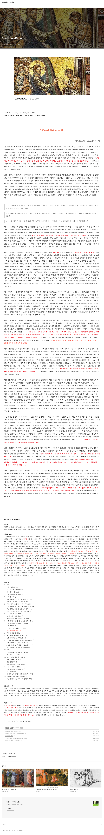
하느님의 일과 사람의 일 (12, 731)
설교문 (11, 728)
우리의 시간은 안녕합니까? (12, 740)
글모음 (7, 728)
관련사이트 (5, 824)
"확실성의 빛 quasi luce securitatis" (14, 733)
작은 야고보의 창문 (8, 2)
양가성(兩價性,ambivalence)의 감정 (15, 738)
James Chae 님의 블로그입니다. (15, 804)
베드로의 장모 (9, 736)
